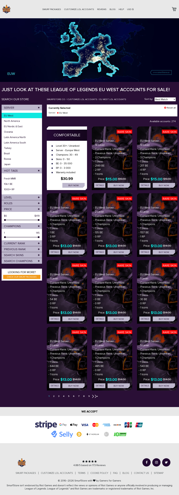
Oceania (8, 131)
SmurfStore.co (56, 99)
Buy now (73, 185)
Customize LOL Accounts (82, 99)
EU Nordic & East (13, 126)
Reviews (101, 9)
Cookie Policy (99, 473)
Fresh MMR (10, 178)
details (100, 185)
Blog (113, 9)
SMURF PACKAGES (51, 9)
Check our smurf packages (22, 277)
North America (12, 121)
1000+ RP (9, 189)
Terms (81, 473)
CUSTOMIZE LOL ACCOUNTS (79, 9)
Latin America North (15, 137)
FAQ (115, 473)
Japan (7, 164)
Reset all (170, 107)
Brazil (7, 153)
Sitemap (159, 473)
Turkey (7, 148)
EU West (8, 115)
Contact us (141, 473)
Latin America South (15, 142)
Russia (7, 158)
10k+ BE (8, 184)
